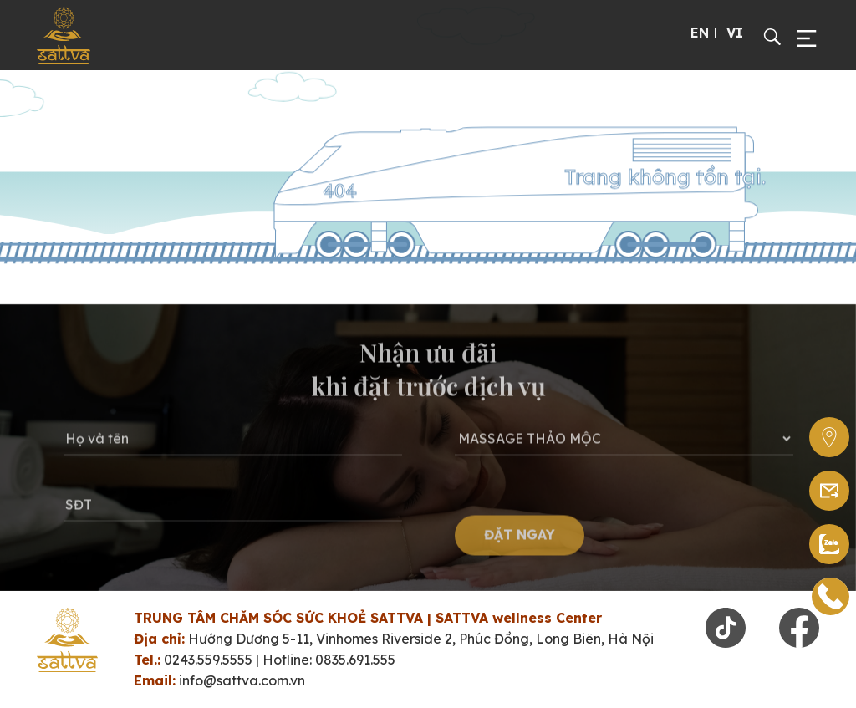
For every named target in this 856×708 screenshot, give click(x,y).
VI (734, 32)
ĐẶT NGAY (519, 540)
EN (699, 32)
